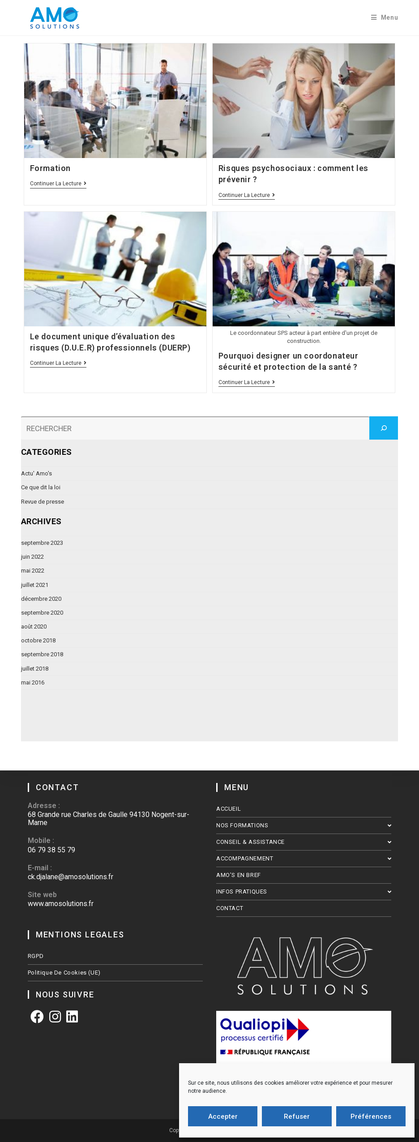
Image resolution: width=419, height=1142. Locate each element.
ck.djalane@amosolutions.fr (70, 877)
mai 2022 (32, 570)
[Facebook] (37, 1017)
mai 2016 (32, 682)
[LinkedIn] (72, 1017)
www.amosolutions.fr (61, 903)
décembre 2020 (41, 598)
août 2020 (34, 626)
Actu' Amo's (36, 473)
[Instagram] (55, 1017)
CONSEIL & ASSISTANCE (303, 841)
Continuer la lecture (58, 183)
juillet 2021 (34, 585)
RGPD (35, 956)
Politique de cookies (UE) (64, 972)
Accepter (223, 1116)
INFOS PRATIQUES (303, 891)
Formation (50, 168)
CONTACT (229, 908)
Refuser (297, 1116)
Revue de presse (42, 501)
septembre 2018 (42, 654)
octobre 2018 (38, 640)
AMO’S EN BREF (238, 875)
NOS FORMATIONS (303, 825)
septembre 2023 (42, 542)
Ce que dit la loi (40, 487)
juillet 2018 (34, 668)
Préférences (371, 1116)
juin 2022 (32, 556)
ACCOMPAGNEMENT (303, 858)
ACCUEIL (228, 808)
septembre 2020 (42, 612)
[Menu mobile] (384, 17)
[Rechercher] (383, 428)
